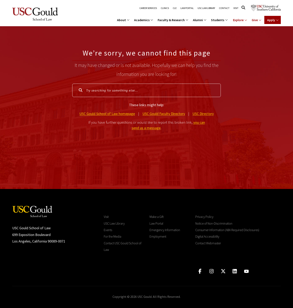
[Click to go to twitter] (223, 271)
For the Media (112, 236)
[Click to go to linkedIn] (234, 271)
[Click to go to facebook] (199, 271)
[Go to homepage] (32, 211)
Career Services (148, 8)
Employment (158, 236)
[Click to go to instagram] (211, 271)
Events (108, 230)
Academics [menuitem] (142, 20)
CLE (174, 8)
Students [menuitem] (217, 20)
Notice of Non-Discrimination (213, 223)
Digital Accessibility (207, 236)
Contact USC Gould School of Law (122, 246)
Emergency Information (165, 230)
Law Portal (187, 8)
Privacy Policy (204, 217)
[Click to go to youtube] (246, 271)
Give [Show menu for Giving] (255, 20)
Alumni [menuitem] (198, 20)
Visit (235, 8)
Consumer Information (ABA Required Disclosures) (227, 230)
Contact (224, 8)
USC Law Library (206, 8)
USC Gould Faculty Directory (163, 113)
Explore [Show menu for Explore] (238, 20)
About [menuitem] (121, 20)
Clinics (165, 8)
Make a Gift (157, 217)
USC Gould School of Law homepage (107, 113)
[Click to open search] (243, 8)
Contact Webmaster (208, 243)
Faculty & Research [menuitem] (171, 20)
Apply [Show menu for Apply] (271, 20)
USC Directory (203, 113)
